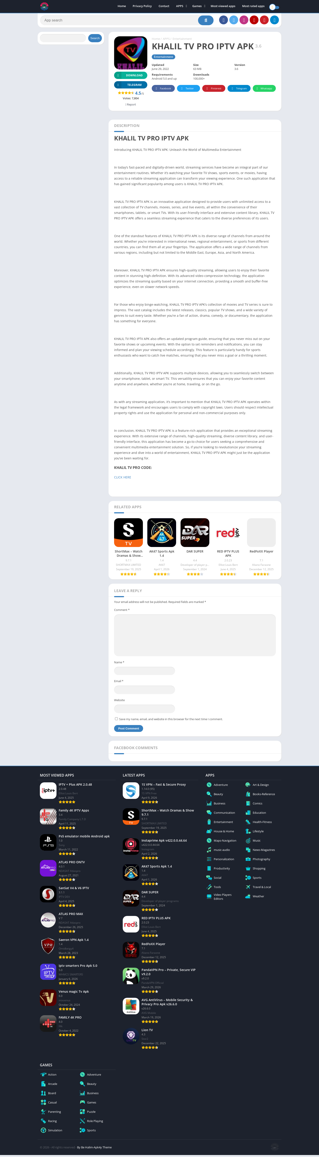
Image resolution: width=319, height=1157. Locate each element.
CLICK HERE (123, 479)
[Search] (126, 21)
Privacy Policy (142, 7)
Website (119, 702)
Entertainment (182, 41)
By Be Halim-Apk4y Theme (94, 1149)
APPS (179, 7)
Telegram (238, 91)
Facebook (162, 91)
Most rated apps (253, 7)
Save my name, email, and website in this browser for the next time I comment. (171, 721)
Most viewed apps (223, 7)
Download (128, 77)
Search (95, 40)
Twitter (187, 91)
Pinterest (213, 91)
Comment (122, 612)
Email (118, 683)
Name (119, 664)
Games (197, 7)
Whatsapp (263, 91)
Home (122, 7)
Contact (164, 7)
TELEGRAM (128, 87)
